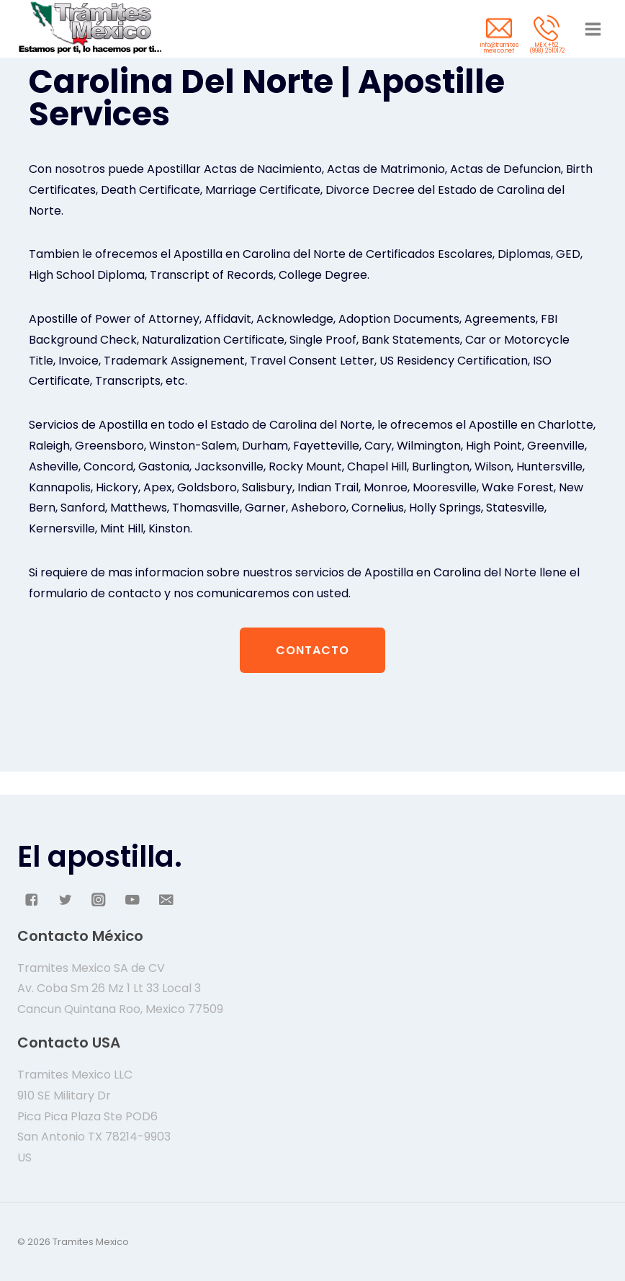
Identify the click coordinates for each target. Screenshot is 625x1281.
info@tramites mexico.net (499, 48)
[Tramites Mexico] (89, 29)
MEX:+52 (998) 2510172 (547, 48)
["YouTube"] (132, 899)
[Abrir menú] (592, 29)
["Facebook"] (31, 899)
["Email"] (166, 899)
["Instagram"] (99, 899)
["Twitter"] (65, 899)
